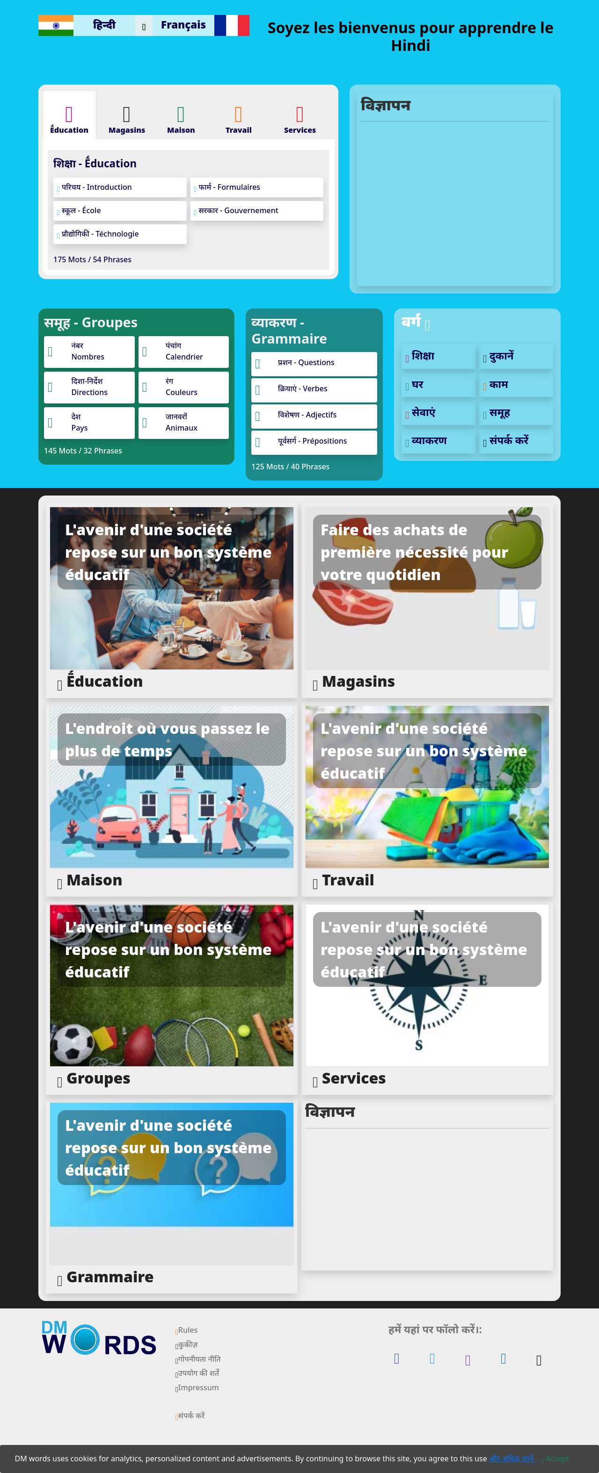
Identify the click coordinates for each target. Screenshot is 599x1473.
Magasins (354, 682)
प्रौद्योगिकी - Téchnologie (98, 234)
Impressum (197, 1387)
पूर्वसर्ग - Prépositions (312, 441)
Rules (186, 1330)
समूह (496, 412)
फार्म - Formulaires (227, 187)
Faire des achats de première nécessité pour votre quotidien (414, 551)
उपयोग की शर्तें (197, 1373)
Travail (343, 880)
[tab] (69, 114)
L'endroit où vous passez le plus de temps (167, 739)
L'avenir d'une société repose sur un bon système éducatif (168, 551)
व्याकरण (426, 440)
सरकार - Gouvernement (236, 210)
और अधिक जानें (512, 1458)
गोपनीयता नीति (198, 1359)
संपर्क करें (505, 440)
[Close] (555, 1458)
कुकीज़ (186, 1344)
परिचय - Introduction (94, 187)
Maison (90, 880)
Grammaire (105, 1277)
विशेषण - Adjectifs (307, 415)
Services (349, 1079)
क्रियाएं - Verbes (303, 388)
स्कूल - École (79, 210)
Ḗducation (100, 682)
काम (495, 384)
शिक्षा (419, 355)
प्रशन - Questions (306, 362)
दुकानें (498, 355)
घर (414, 384)
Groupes (94, 1079)
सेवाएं (420, 412)
